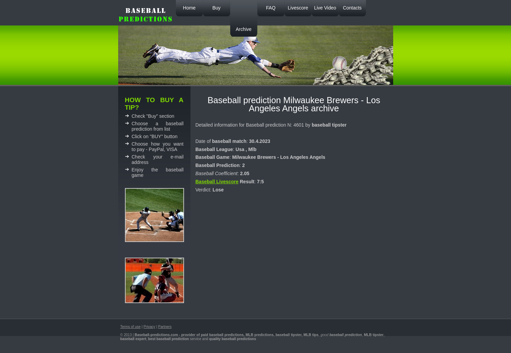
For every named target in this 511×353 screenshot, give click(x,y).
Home (189, 8)
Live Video (325, 8)
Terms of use (130, 326)
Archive (244, 29)
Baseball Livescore (217, 181)
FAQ (270, 8)
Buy (216, 8)
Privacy (149, 326)
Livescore (298, 8)
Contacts (352, 8)
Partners (165, 326)
